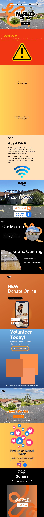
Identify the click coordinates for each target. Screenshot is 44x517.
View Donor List (22, 481)
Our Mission (25, 23)
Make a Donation (12, 298)
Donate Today (22, 508)
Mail (11, 323)
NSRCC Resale (20, 213)
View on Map (18, 416)
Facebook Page (20, 215)
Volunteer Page (20, 348)
